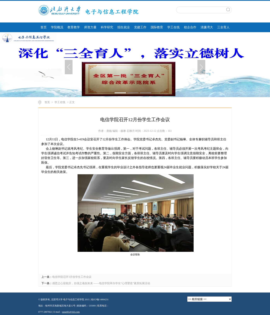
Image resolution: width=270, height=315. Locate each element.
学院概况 (57, 27)
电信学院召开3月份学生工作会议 (71, 276)
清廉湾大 (207, 27)
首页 (43, 27)
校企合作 (190, 27)
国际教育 (157, 27)
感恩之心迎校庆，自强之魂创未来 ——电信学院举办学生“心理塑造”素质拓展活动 (101, 283)
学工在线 (173, 27)
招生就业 (123, 27)
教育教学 (74, 27)
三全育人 (223, 27)
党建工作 (140, 27)
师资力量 (90, 27)
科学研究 (107, 27)
